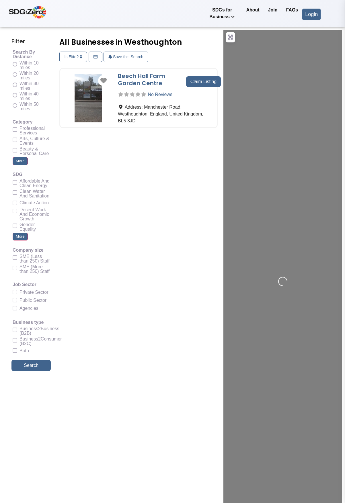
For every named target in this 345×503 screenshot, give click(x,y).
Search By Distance (24, 54)
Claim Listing (203, 81)
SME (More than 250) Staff (35, 269)
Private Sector (34, 292)
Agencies (29, 308)
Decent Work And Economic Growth (34, 214)
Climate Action (34, 203)
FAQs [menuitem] (292, 9)
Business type (28, 322)
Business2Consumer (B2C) (41, 341)
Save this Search (125, 56)
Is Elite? (73, 56)
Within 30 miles (29, 86)
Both (24, 351)
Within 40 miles (29, 96)
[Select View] (95, 57)
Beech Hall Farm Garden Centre (141, 79)
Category (22, 122)
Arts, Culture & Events (34, 141)
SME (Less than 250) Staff (35, 258)
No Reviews (160, 94)
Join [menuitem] (273, 9)
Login (311, 14)
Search (37, 365)
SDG (18, 174)
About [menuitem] (252, 9)
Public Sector (33, 300)
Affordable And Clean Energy (35, 183)
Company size (28, 250)
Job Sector (24, 284)
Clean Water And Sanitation (34, 193)
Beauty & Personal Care (34, 151)
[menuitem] (222, 13)
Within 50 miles (29, 106)
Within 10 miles (29, 65)
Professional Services (32, 130)
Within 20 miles (29, 75)
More (20, 161)
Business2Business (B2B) (39, 331)
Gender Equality (28, 227)
